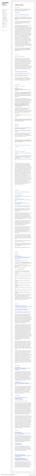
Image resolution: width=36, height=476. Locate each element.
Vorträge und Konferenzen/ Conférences (5, 23)
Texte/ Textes (3, 12)
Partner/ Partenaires (4, 11)
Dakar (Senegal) (17, 209)
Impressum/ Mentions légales (4, 26)
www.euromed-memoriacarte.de (26, 265)
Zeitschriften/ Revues (5, 13)
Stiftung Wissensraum (4, 4)
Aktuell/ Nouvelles (4, 10)
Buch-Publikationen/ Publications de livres (5, 18)
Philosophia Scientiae (18, 260)
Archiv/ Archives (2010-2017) (4, 25)
